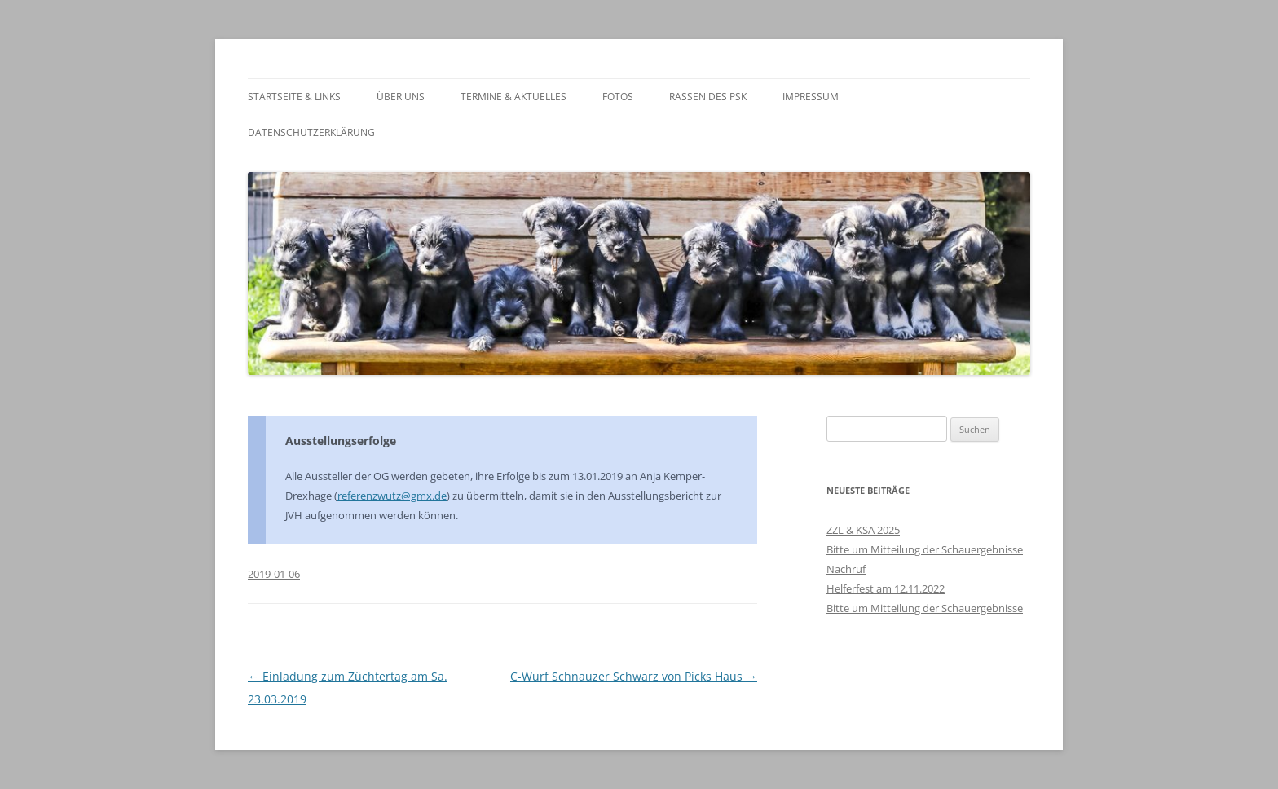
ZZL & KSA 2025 (863, 529)
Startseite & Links (294, 97)
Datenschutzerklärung (311, 132)
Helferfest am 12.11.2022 (885, 588)
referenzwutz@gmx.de (392, 495)
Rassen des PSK (708, 97)
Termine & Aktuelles (513, 97)
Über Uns (401, 97)
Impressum (810, 97)
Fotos (617, 97)
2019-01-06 (274, 573)
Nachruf (846, 569)
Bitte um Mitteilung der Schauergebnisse (924, 549)
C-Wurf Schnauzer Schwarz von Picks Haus (633, 676)
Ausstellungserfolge (340, 440)
